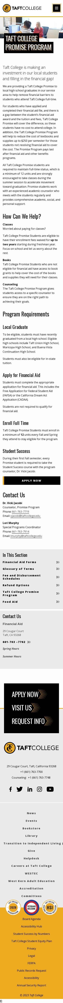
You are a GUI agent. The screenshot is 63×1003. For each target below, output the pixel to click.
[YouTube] (50, 790)
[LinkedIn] (30, 790)
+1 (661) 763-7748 (39, 777)
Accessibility (31, 978)
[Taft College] (31, 748)
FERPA (31, 963)
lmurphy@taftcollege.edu (26, 536)
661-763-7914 (20, 531)
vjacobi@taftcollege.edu (25, 516)
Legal (31, 956)
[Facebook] (10, 790)
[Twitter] (19, 790)
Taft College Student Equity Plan (31, 941)
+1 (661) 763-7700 (31, 772)
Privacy (31, 948)
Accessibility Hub (31, 926)
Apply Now (32, 480)
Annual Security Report (31, 985)
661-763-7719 (20, 511)
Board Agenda (31, 919)
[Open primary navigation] (56, 8)
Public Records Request (31, 970)
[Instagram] (39, 790)
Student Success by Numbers (31, 934)
